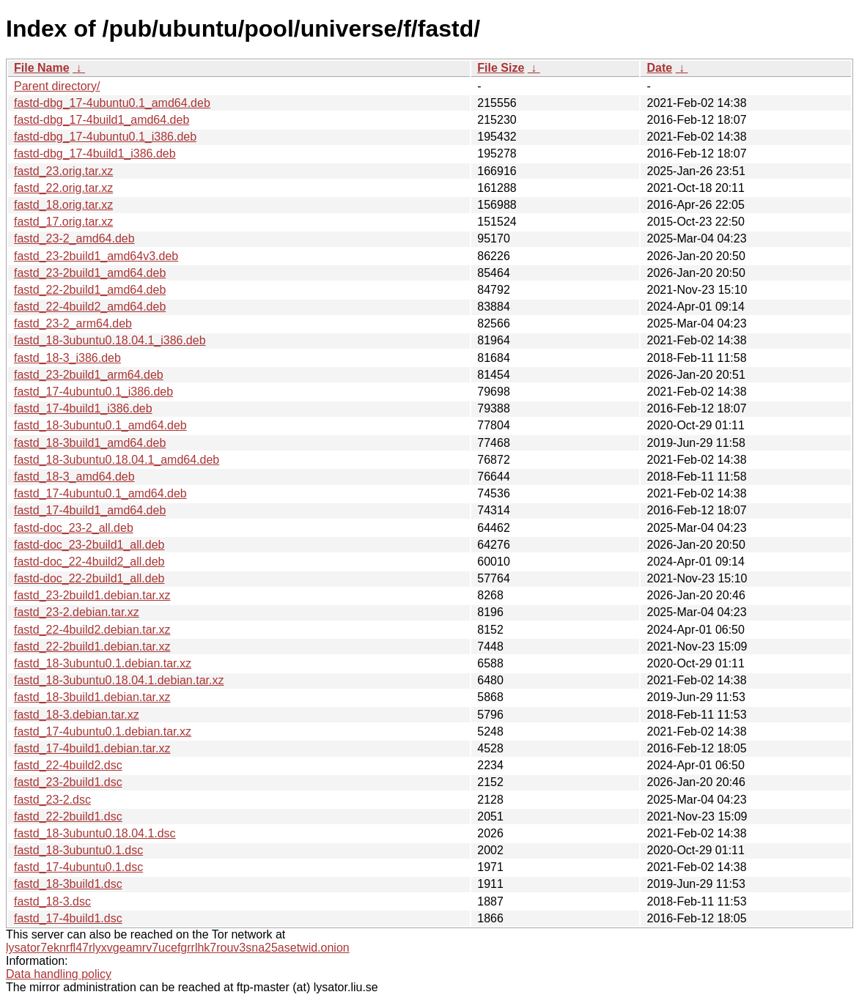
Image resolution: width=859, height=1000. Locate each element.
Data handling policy (58, 974)
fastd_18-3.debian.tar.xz (76, 714)
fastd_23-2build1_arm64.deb (88, 374)
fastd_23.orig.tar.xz (63, 171)
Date (659, 68)
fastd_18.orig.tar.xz (63, 205)
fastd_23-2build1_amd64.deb (90, 273)
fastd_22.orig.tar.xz (63, 188)
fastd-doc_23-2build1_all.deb (89, 544)
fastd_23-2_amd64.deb (74, 238)
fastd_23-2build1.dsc (68, 782)
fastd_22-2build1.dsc (68, 816)
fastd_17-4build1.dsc (68, 918)
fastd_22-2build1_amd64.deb (90, 290)
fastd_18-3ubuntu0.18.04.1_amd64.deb (116, 459)
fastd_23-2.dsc (52, 799)
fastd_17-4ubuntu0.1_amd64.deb (100, 493)
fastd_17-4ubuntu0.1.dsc (78, 867)
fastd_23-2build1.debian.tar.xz (92, 595)
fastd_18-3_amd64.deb (74, 476)
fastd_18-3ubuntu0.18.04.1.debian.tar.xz (119, 680)
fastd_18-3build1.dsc (68, 884)
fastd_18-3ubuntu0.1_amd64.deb (100, 425)
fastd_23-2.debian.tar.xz (76, 612)
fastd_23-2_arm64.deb (73, 323)
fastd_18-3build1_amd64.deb (90, 443)
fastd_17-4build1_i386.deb (83, 408)
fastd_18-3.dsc (52, 901)
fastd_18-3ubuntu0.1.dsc (78, 850)
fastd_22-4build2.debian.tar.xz (92, 629)
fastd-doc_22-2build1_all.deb (89, 578)
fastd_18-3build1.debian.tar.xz (92, 697)
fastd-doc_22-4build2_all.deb (89, 561)
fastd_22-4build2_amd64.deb (90, 306)
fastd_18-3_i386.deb (67, 358)
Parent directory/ (57, 86)
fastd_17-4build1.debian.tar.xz (92, 748)
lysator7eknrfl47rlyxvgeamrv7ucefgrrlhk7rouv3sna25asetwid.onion (178, 947)
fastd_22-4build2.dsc (68, 765)
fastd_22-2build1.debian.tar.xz (92, 646)
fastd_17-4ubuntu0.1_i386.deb (93, 391)
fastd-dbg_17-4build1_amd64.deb (101, 120)
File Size (500, 68)
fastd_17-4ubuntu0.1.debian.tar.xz (102, 731)
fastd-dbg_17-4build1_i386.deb (95, 153)
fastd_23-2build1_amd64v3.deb (96, 256)
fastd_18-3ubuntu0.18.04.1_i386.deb (110, 340)
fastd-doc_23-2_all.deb (73, 528)
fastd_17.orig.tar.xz (63, 221)
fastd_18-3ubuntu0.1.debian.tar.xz (102, 663)
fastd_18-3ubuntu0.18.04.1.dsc (95, 833)
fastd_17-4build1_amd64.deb (90, 510)
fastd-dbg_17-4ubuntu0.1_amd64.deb (112, 103)
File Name (42, 68)
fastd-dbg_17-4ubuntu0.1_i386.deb (105, 136)
